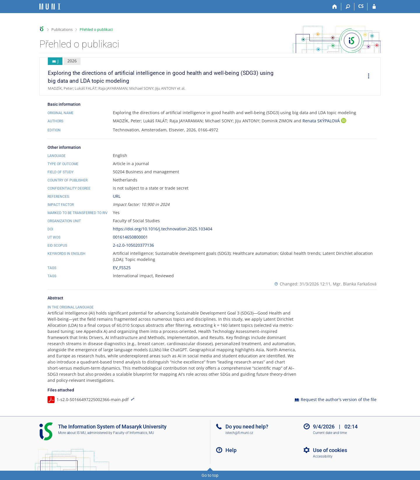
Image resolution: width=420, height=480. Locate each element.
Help (231, 450)
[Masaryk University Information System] (49, 6)
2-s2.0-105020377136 (133, 245)
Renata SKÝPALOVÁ (321, 120)
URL (116, 196)
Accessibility (322, 456)
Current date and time (330, 433)
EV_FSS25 (122, 267)
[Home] (334, 6)
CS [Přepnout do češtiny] (361, 6)
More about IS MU (72, 433)
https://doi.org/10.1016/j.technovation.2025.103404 (162, 229)
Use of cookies (330, 450)
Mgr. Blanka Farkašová (355, 284)
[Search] (347, 6)
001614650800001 (130, 237)
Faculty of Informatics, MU (133, 433)
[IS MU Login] (374, 6)
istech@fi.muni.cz (239, 433)
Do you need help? (246, 426)
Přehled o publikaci (96, 29)
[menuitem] (366, 76)
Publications (62, 29)
